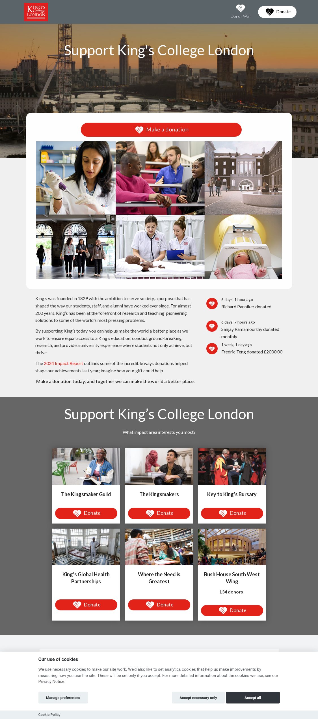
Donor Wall (240, 11)
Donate (277, 12)
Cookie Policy (49, 715)
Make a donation (161, 130)
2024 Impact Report (63, 363)
